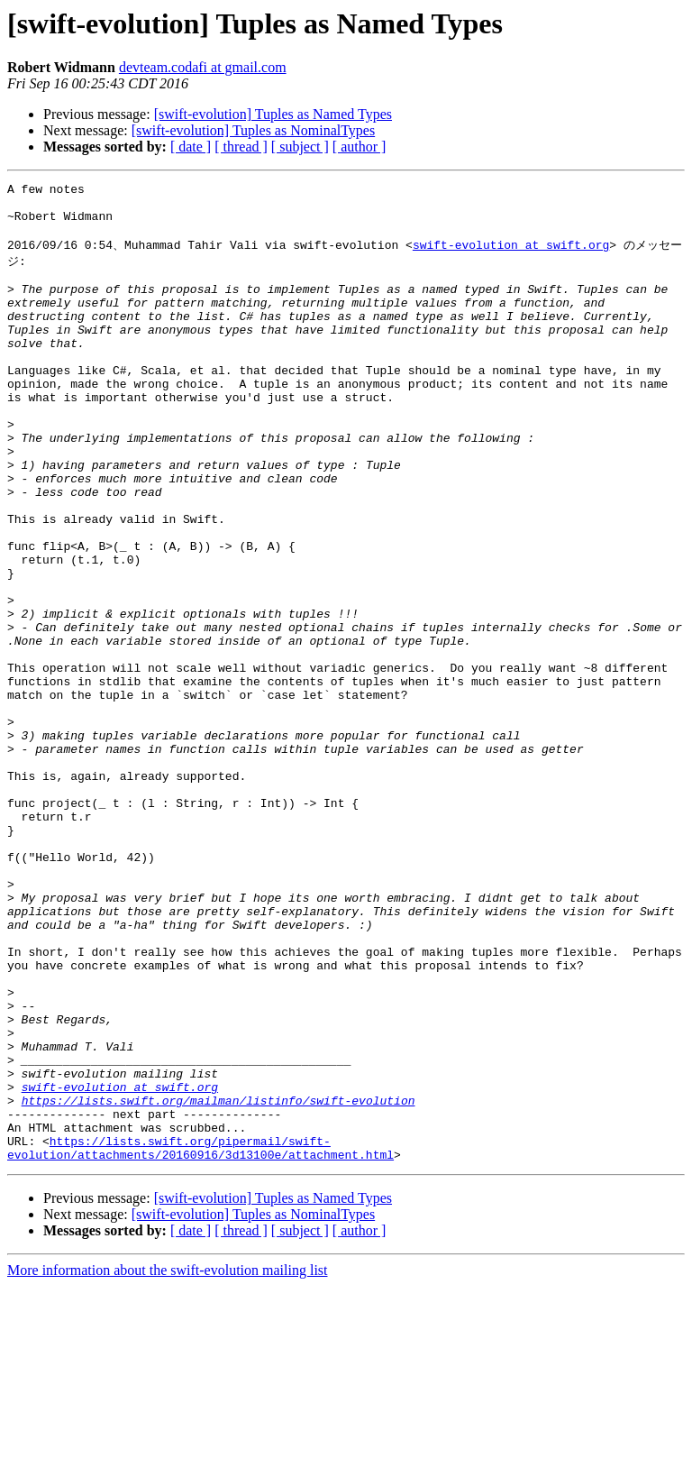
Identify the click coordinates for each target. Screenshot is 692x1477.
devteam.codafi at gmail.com (203, 67)
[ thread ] (241, 146)
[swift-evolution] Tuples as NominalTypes (253, 130)
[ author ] (359, 146)
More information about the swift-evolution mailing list (167, 1461)
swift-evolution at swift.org (511, 256)
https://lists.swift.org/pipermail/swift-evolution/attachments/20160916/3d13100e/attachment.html (200, 1337)
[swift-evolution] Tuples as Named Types (273, 114)
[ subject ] (300, 146)
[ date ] (190, 146)
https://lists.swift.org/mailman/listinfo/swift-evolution (218, 1280)
